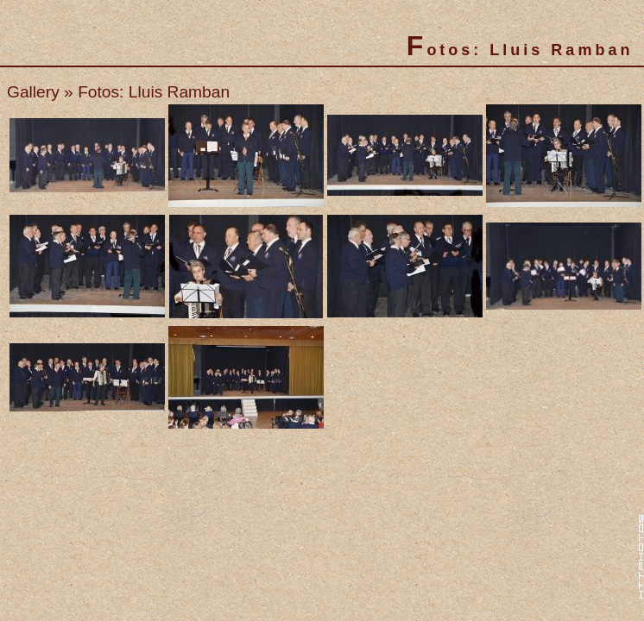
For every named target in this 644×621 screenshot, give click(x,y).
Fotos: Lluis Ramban (154, 92)
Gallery (33, 92)
